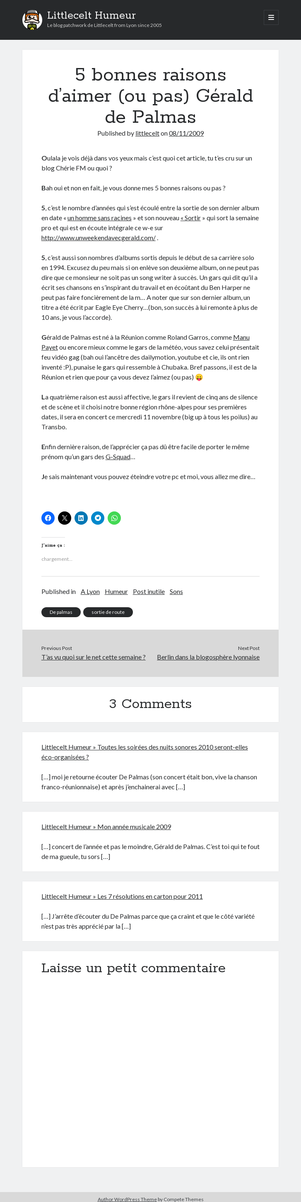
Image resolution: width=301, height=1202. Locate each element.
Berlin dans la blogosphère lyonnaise (208, 657)
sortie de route (108, 612)
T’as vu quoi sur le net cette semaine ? (93, 657)
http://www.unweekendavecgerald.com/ (98, 237)
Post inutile (149, 591)
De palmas (61, 612)
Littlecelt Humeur (91, 15)
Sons (176, 591)
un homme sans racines (99, 217)
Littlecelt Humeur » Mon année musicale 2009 (106, 826)
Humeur (116, 591)
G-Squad (118, 456)
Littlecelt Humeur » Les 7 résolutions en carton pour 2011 (122, 896)
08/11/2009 (186, 133)
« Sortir (191, 217)
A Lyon (90, 591)
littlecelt (147, 133)
